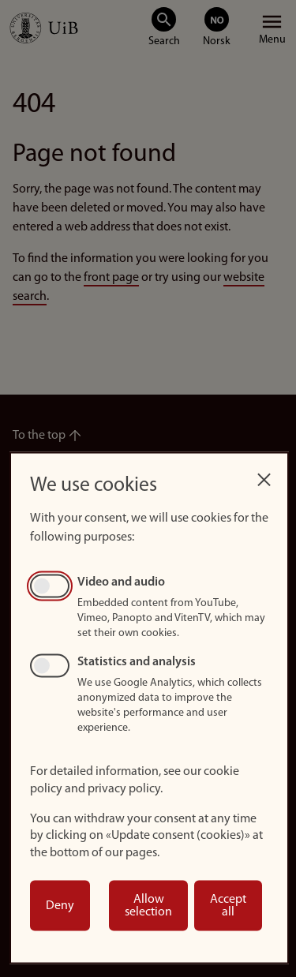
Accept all (228, 906)
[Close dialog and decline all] (263, 475)
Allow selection (148, 906)
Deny (60, 906)
